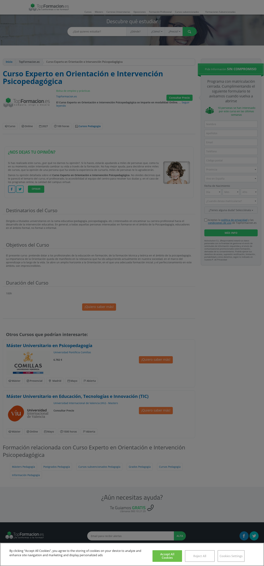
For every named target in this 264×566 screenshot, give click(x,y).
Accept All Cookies (167, 556)
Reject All (199, 556)
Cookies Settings (231, 556)
